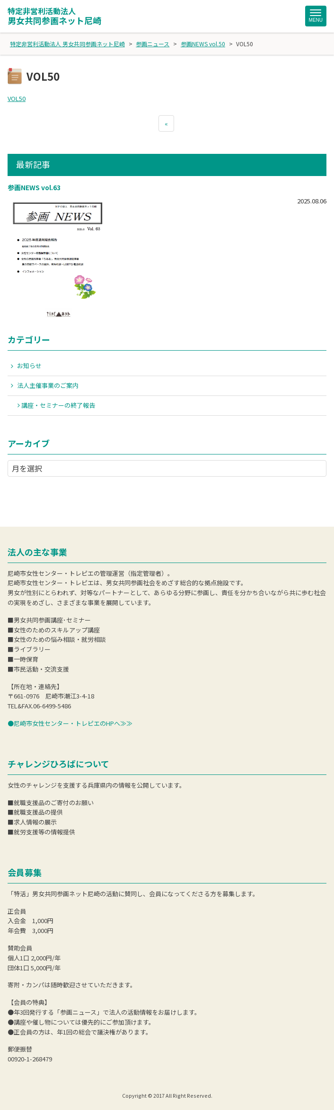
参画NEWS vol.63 (34, 187)
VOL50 (17, 98)
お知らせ (29, 365)
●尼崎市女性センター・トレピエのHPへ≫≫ (70, 723)
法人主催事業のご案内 (48, 385)
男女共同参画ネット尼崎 (54, 16)
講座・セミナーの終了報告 (58, 405)
